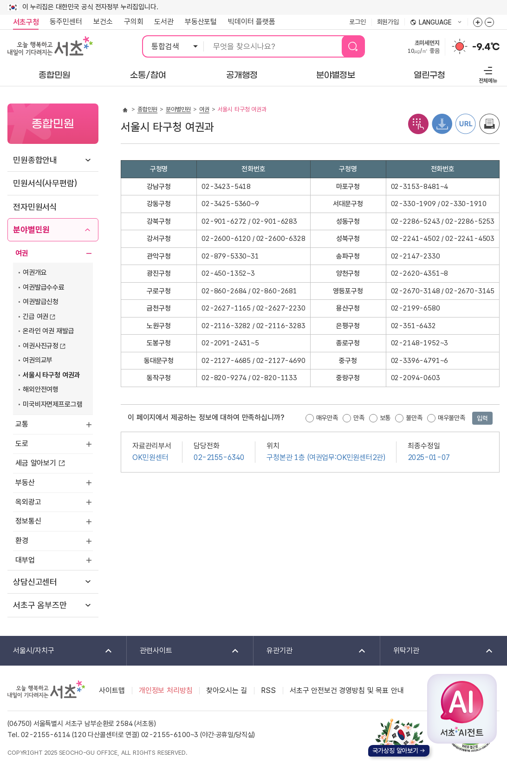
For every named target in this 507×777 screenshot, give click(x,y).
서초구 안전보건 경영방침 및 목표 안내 (347, 690)
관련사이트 (183, 651)
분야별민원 (31, 229)
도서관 (164, 21)
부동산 (25, 482)
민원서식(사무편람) (45, 183)
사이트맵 (111, 690)
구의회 (133, 21)
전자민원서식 (35, 207)
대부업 (25, 560)
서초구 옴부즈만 (40, 605)
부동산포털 (201, 21)
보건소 (103, 21)
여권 (21, 253)
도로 (21, 443)
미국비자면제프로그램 (52, 404)
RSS (268, 690)
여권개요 (34, 272)
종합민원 (147, 109)
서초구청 (26, 22)
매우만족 (327, 417)
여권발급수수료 (44, 287)
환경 (21, 540)
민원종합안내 (35, 160)
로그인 (357, 22)
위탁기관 (437, 651)
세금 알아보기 (35, 463)
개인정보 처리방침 (166, 690)
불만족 (414, 417)
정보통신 (28, 521)
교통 (21, 424)
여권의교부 (37, 360)
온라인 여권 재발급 (48, 331)
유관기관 (310, 651)
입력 (482, 418)
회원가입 (388, 22)
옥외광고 (28, 502)
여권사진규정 (40, 346)
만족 (358, 417)
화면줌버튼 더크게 (477, 22)
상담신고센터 (35, 582)
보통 (385, 417)
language (436, 23)
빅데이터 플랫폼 (251, 21)
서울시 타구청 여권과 (51, 375)
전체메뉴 (486, 73)
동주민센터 (63, 21)
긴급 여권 (35, 316)
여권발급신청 (40, 302)
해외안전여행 (40, 389)
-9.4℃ (486, 47)
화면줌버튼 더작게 (489, 22)
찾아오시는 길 (226, 690)
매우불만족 (451, 417)
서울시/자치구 (56, 651)
